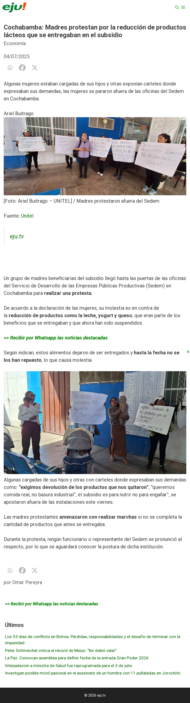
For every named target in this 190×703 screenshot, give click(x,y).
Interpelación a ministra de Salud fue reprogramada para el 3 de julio (68, 665)
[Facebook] (22, 67)
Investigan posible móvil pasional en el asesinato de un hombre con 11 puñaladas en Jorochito (92, 673)
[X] (34, 67)
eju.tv (17, 236)
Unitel (27, 216)
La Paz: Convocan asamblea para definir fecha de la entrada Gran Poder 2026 (77, 657)
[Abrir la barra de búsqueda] (177, 7)
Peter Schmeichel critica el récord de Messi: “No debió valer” (61, 650)
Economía (15, 43)
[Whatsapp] (10, 67)
